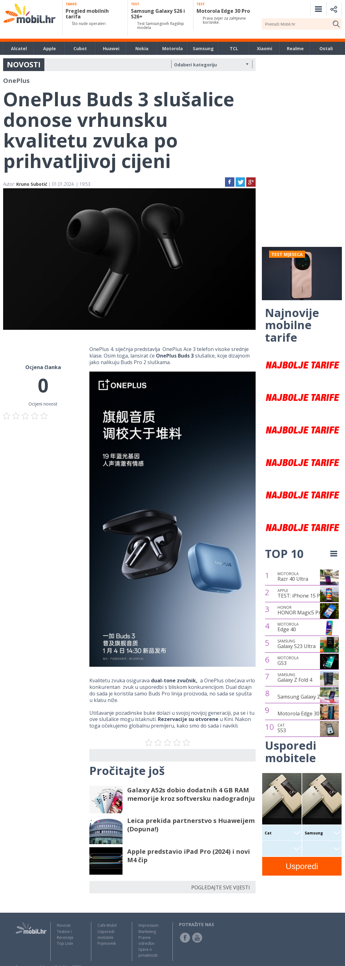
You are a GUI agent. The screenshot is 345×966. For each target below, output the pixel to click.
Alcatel (19, 48)
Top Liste (65, 943)
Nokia (141, 48)
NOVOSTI (24, 64)
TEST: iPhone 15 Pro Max (307, 593)
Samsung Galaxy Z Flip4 (305, 696)
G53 (288, 660)
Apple (49, 48)
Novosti (64, 925)
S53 (282, 728)
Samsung (203, 48)
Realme (295, 48)
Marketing (147, 931)
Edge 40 (288, 627)
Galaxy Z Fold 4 (295, 677)
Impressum (148, 925)
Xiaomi (264, 48)
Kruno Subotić (31, 184)
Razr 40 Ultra (293, 576)
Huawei (111, 48)
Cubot (80, 48)
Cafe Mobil (107, 925)
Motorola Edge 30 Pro (303, 713)
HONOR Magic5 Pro (301, 610)
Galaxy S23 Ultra (297, 644)
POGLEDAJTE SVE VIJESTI (220, 887)
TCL (234, 48)
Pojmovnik (107, 943)
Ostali (326, 48)
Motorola (172, 48)
